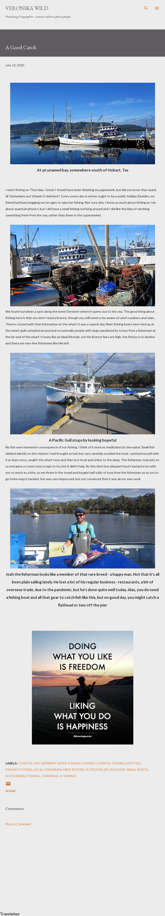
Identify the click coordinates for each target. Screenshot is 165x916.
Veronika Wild (26, 8)
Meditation (73, 769)
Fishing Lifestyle (126, 763)
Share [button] (10, 791)
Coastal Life (29, 763)
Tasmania (49, 776)
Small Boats (137, 769)
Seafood (117, 769)
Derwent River (54, 763)
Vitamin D (68, 776)
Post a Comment (18, 824)
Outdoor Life (97, 769)
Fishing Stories (18, 769)
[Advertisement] (82, 872)
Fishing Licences (96, 763)
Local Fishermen (47, 769)
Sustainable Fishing (22, 776)
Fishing (74, 763)
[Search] (146, 8)
